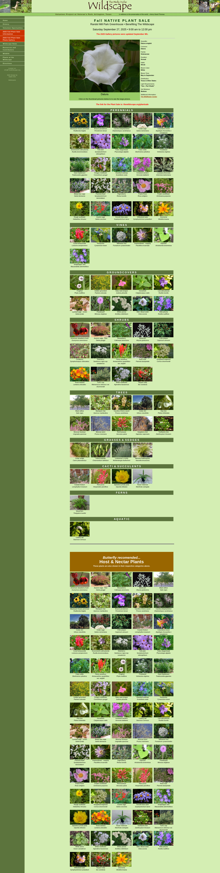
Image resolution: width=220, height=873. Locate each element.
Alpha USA (12, 76)
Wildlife (6, 53)
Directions (7, 63)
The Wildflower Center (149, 96)
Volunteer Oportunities (13, 28)
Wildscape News (10, 44)
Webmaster (12, 80)
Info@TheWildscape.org (12, 70)
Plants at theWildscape (8, 58)
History (6, 24)
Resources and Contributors (9, 49)
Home (5, 20)
